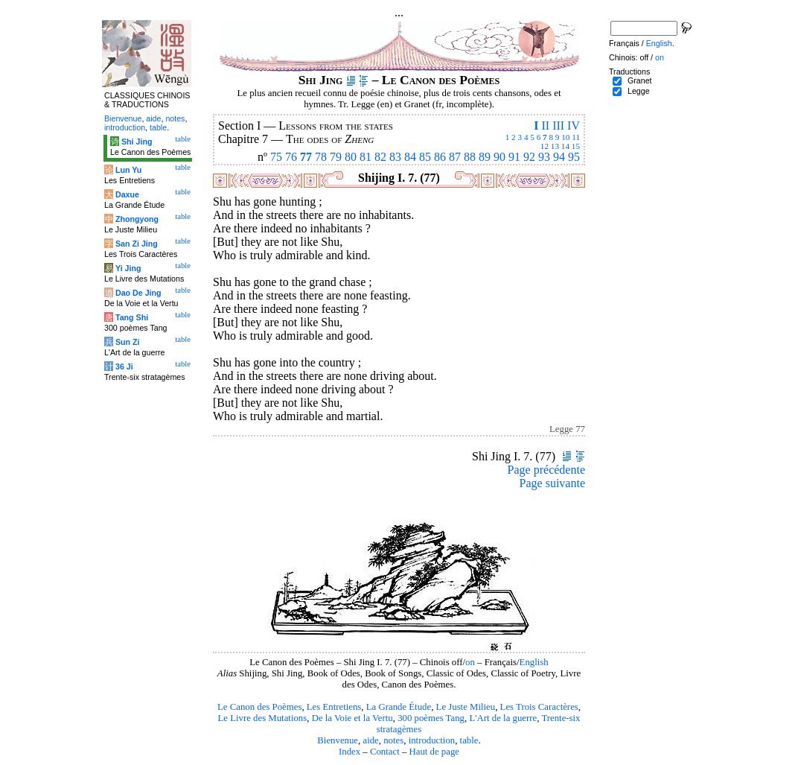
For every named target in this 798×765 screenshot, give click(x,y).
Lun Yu (128, 169)
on (470, 662)
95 (574, 156)
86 (440, 156)
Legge (639, 90)
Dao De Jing (138, 292)
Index (349, 751)
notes (393, 740)
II (545, 125)
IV (573, 125)
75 (276, 156)
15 (576, 146)
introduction (432, 740)
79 (336, 156)
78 (321, 156)
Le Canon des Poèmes (259, 707)
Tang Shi (131, 317)
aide (370, 740)
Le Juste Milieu (466, 707)
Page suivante (552, 483)
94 (559, 156)
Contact (385, 751)
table (469, 740)
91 (514, 156)
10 (565, 137)
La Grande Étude (398, 707)
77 (306, 156)
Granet (640, 80)
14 (565, 146)
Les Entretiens (334, 707)
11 (576, 137)
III (558, 125)
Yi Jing (128, 268)
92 (529, 156)
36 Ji (124, 366)
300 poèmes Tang (431, 718)
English (534, 662)
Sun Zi (127, 341)
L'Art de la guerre (503, 718)
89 (485, 156)
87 (455, 156)
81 (365, 156)
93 (544, 156)
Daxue (127, 194)
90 (499, 156)
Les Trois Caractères (539, 707)
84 (410, 156)
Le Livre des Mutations (262, 718)
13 (555, 146)
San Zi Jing (136, 243)
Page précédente (546, 469)
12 (544, 146)
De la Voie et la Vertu (352, 718)
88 (470, 156)
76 (291, 156)
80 (351, 156)
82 (380, 156)
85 (425, 156)
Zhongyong (137, 219)
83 (395, 156)
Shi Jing (136, 141)
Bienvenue (337, 740)
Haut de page (434, 751)
